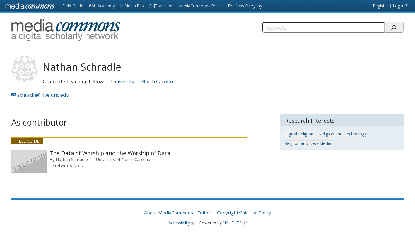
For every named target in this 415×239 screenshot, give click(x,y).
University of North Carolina (143, 81)
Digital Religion (298, 134)
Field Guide (73, 6)
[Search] (323, 27)
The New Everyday (244, 6)
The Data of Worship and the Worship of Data (109, 153)
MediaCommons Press (200, 6)
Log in (398, 6)
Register (380, 6)
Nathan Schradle (72, 159)
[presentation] (29, 161)
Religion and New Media (307, 143)
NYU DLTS (232, 223)
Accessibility (179, 223)
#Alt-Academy (102, 6)
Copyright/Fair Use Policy (244, 213)
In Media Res (132, 6)
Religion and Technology (343, 134)
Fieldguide (27, 141)
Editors (205, 213)
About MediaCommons (168, 213)
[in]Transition (161, 6)
